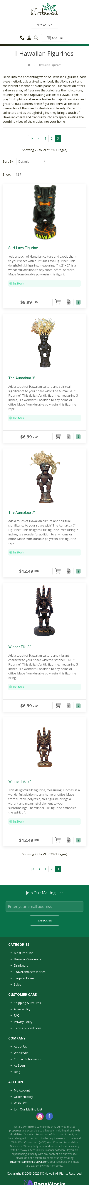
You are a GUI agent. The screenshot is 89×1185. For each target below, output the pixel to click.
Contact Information (28, 1059)
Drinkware (21, 965)
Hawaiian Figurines (50, 65)
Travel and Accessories (30, 972)
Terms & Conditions (27, 1028)
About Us (20, 1046)
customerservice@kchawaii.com (29, 1161)
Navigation (45, 24)
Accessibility (22, 1009)
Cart (55, 37)
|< (32, 138)
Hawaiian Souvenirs (27, 959)
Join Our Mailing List (28, 1109)
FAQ (16, 1015)
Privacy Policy (23, 1022)
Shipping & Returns (27, 1003)
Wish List (20, 1103)
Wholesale (21, 1053)
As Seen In (21, 1065)
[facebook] (49, 1116)
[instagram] (40, 1116)
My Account (22, 1090)
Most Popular (23, 953)
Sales (17, 984)
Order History (23, 1097)
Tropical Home (24, 978)
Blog (17, 1072)
